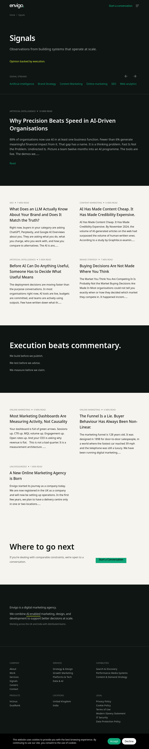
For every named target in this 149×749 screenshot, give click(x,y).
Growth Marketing (63, 671)
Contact (14, 687)
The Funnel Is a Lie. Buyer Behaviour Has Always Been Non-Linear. (107, 420)
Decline (129, 741)
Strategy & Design (63, 667)
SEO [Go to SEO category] (113, 84)
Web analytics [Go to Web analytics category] (128, 84)
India (55, 703)
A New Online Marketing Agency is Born (34, 474)
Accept (114, 741)
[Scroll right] (135, 76)
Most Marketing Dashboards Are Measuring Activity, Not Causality (38, 420)
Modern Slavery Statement (111, 712)
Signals (14, 679)
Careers (14, 683)
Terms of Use (103, 707)
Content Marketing (91, 202)
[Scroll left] (126, 76)
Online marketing (20, 408)
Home (12, 15)
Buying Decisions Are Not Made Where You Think (105, 268)
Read (13, 163)
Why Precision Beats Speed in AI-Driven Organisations (71, 124)
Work (12, 671)
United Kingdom (62, 699)
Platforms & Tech (62, 675)
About (13, 667)
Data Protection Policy (108, 720)
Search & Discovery (106, 667)
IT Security (102, 716)
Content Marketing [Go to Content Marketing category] (71, 84)
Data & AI (58, 679)
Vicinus (14, 699)
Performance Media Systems (112, 671)
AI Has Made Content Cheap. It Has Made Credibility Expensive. (108, 214)
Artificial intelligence (23, 111)
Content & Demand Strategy (111, 675)
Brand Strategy (88, 259)
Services (14, 675)
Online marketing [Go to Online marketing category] (96, 84)
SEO (12, 202)
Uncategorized (18, 465)
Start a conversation (120, 6)
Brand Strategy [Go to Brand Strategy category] (47, 84)
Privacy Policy (103, 699)
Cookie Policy (103, 703)
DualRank (15, 703)
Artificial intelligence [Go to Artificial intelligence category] (22, 84)
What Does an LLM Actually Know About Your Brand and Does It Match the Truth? (38, 214)
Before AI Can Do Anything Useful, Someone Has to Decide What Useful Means (36, 270)
